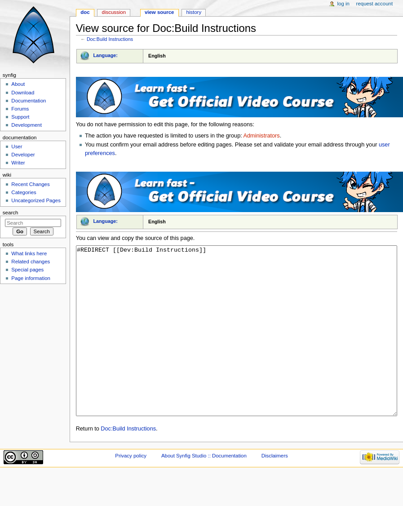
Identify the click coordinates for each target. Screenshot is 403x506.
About (18, 84)
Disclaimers (274, 489)
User (16, 146)
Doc (84, 12)
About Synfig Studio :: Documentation (204, 489)
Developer (23, 154)
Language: (105, 55)
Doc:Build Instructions (110, 39)
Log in (343, 3)
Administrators (262, 136)
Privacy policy (130, 489)
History (193, 12)
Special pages (27, 269)
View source (159, 12)
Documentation (28, 100)
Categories (23, 192)
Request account (374, 3)
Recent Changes (30, 184)
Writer (18, 162)
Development (26, 125)
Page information (30, 278)
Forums (20, 108)
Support (20, 117)
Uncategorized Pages (36, 200)
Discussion (114, 12)
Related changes (30, 261)
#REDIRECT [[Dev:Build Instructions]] (237, 347)
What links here (29, 253)
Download (22, 92)
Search (10, 212)
